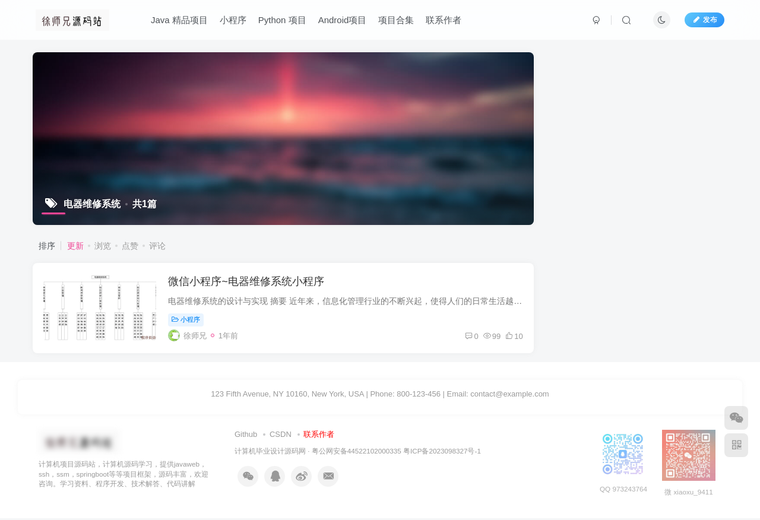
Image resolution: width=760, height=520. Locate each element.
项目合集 (396, 20)
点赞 (130, 246)
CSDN (281, 436)
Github (246, 436)
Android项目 (342, 20)
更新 (75, 246)
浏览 (102, 246)
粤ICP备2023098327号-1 (442, 452)
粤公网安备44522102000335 (356, 452)
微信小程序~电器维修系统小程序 (247, 282)
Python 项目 (282, 20)
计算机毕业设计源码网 (270, 452)
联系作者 (444, 20)
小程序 (233, 20)
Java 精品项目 (179, 20)
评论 (157, 246)
